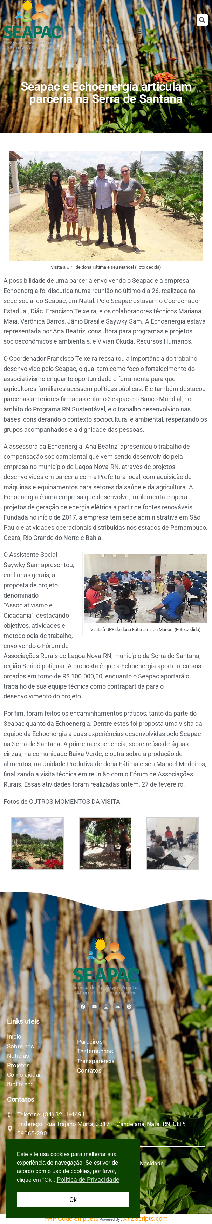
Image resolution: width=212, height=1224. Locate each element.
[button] (202, 20)
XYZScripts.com (145, 1218)
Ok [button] (73, 1199)
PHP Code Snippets (71, 1218)
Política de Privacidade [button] (88, 1179)
